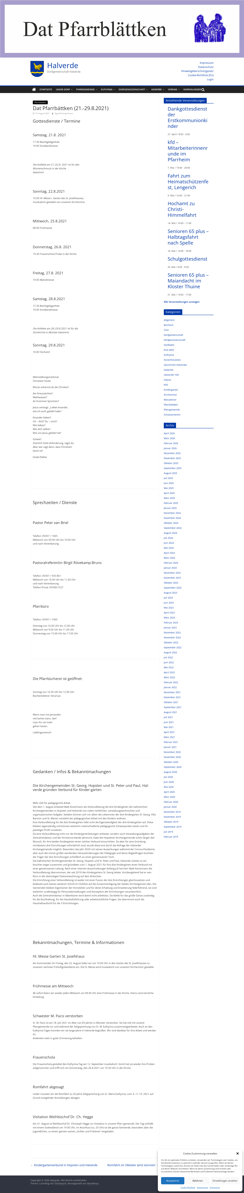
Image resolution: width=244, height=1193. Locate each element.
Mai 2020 (169, 786)
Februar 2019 (171, 836)
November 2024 (172, 517)
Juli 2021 (168, 717)
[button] (237, 1153)
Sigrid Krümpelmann (64, 113)
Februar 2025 (171, 503)
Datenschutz (202, 1187)
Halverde (62, 65)
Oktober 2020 (171, 762)
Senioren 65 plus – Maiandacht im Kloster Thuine (188, 281)
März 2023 (169, 617)
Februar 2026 (171, 443)
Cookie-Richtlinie (188, 1187)
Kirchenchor (170, 394)
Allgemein (169, 320)
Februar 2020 (171, 801)
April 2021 (169, 732)
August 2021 (170, 712)
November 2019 (172, 816)
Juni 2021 (169, 722)
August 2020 (170, 771)
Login (210, 79)
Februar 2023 (171, 622)
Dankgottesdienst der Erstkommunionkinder (188, 117)
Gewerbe (156, 89)
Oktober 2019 (171, 821)
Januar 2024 (170, 567)
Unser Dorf (63, 89)
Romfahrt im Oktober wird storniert (133, 1165)
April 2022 (169, 672)
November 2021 (172, 697)
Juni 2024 (169, 542)
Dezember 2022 (172, 632)
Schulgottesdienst (187, 258)
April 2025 (169, 493)
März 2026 (169, 438)
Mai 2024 (169, 547)
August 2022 (170, 652)
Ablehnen (197, 1180)
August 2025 (170, 473)
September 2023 (172, 587)
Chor (166, 329)
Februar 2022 (171, 682)
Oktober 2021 (171, 702)
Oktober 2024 (171, 522)
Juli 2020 (168, 776)
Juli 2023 (168, 597)
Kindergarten (171, 389)
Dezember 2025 (172, 453)
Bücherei (168, 324)
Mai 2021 (169, 727)
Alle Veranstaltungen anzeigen (182, 301)
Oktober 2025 (171, 463)
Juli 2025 (168, 478)
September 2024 (172, 527)
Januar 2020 (170, 806)
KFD (166, 384)
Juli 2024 (168, 537)
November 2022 (172, 637)
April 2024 (169, 552)
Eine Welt (169, 349)
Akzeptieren (172, 1180)
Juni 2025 (169, 483)
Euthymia (106, 89)
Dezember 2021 (172, 692)
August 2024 (170, 532)
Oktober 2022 (171, 642)
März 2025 (169, 498)
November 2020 (172, 757)
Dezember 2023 (172, 572)
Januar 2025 (170, 507)
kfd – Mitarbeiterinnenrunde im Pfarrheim (188, 151)
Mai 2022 (169, 667)
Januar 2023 (170, 627)
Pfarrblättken (40, 102)
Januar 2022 (170, 687)
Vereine (172, 89)
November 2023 (172, 577)
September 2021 (172, 707)
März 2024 (169, 557)
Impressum (215, 1187)
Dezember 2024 (172, 512)
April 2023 (169, 612)
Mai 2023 (169, 607)
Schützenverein (172, 414)
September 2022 (172, 647)
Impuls (167, 379)
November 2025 (172, 458)
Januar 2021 (170, 747)
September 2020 (172, 767)
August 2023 (170, 592)
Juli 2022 (168, 657)
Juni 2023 (169, 602)
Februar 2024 (171, 562)
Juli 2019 (168, 831)
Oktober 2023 (171, 582)
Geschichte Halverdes (175, 364)
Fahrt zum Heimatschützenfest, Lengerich (188, 181)
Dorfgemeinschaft (173, 334)
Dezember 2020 (172, 752)
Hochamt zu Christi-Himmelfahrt (182, 209)
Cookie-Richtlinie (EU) (201, 75)
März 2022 (169, 677)
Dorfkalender (192, 89)
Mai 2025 (169, 488)
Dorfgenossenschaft (132, 89)
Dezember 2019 (172, 811)
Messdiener (170, 399)
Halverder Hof (171, 374)
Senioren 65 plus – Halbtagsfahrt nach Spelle (188, 237)
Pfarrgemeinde (85, 89)
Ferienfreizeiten (172, 359)
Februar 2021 (171, 742)
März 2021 (169, 737)
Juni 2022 (169, 662)
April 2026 (169, 433)
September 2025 (172, 468)
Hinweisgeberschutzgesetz (197, 71)
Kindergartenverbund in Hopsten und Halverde (63, 1165)
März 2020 (169, 796)
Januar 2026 (170, 448)
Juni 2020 (169, 781)
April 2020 (169, 791)
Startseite (46, 89)
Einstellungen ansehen (225, 1180)
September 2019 (172, 826)
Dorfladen (169, 344)
